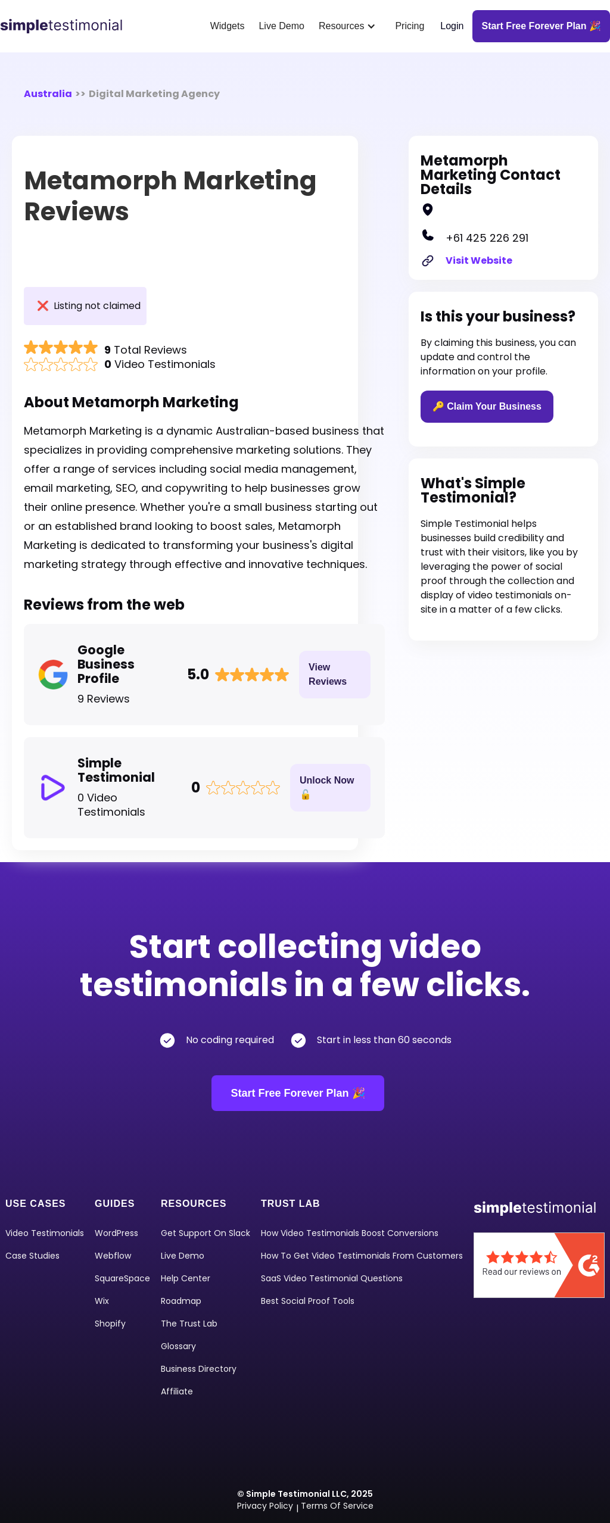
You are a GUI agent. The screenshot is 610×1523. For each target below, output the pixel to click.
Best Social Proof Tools (307, 1301)
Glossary (178, 1346)
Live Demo (281, 26)
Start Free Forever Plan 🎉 (298, 1093)
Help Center (185, 1278)
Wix (102, 1301)
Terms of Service (337, 1505)
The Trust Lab (189, 1323)
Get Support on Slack (205, 1233)
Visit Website (479, 260)
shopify (110, 1323)
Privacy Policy (265, 1505)
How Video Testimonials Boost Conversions (349, 1233)
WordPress (116, 1233)
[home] (65, 26)
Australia (48, 94)
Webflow (113, 1255)
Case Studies (32, 1255)
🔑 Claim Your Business (486, 406)
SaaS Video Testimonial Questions (332, 1278)
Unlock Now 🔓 (327, 787)
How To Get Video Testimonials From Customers (362, 1255)
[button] (350, 26)
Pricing (409, 26)
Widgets (227, 26)
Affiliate (177, 1391)
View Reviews (328, 674)
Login (451, 26)
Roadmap (181, 1301)
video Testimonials (44, 1233)
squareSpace (122, 1278)
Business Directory (198, 1368)
